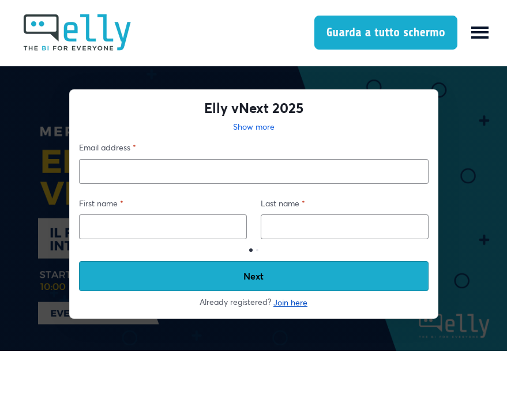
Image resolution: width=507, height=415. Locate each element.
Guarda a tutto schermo (385, 32)
